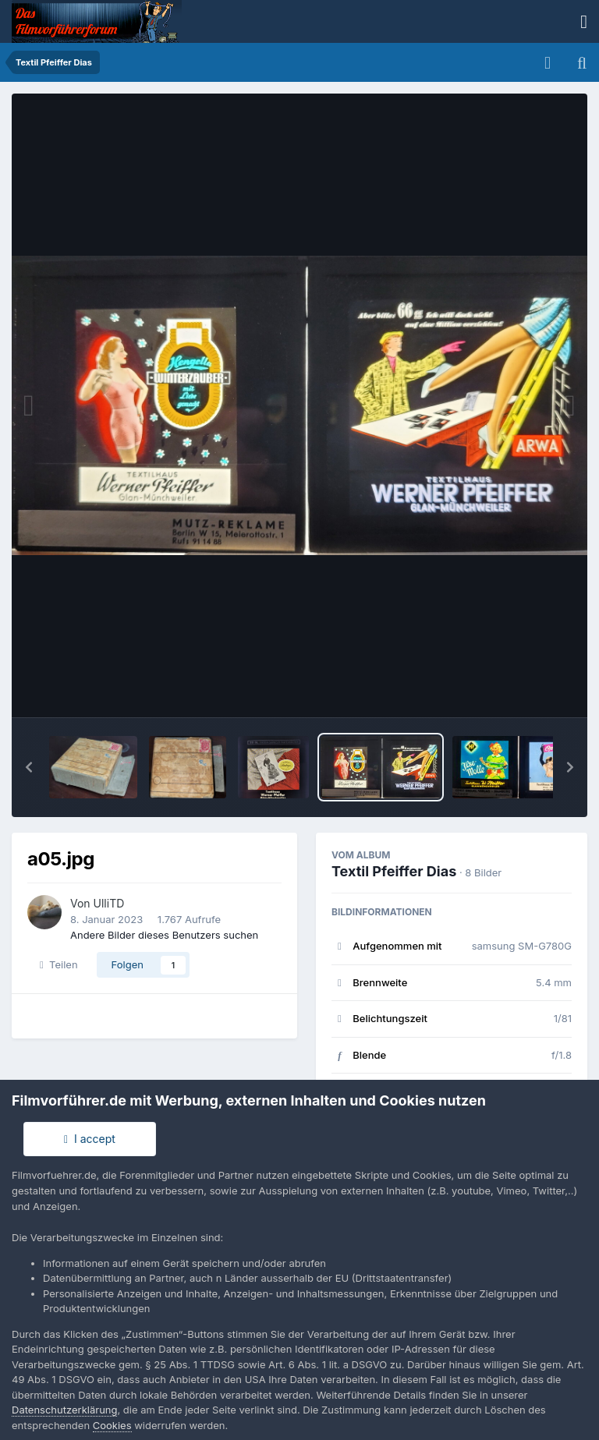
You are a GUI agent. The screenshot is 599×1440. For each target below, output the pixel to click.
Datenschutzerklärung (64, 1409)
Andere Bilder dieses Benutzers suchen (164, 935)
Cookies (112, 1425)
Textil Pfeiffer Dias (393, 871)
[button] (29, 767)
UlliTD (109, 903)
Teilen (59, 964)
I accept (89, 1138)
